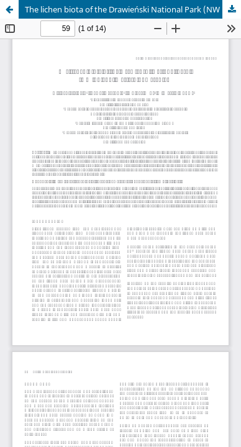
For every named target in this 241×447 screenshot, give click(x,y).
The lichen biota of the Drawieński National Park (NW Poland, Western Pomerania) (133, 9)
